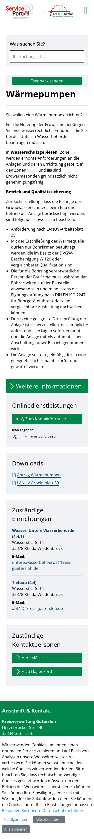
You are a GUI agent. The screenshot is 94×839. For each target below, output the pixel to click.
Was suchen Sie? (27, 44)
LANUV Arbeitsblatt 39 (35, 483)
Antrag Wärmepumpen (36, 475)
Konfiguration (15, 819)
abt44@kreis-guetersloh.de (37, 608)
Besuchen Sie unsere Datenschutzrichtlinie (42, 810)
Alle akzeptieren (49, 819)
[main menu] (85, 9)
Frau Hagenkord (33, 671)
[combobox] (47, 56)
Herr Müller (29, 658)
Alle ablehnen (16, 829)
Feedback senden (47, 81)
